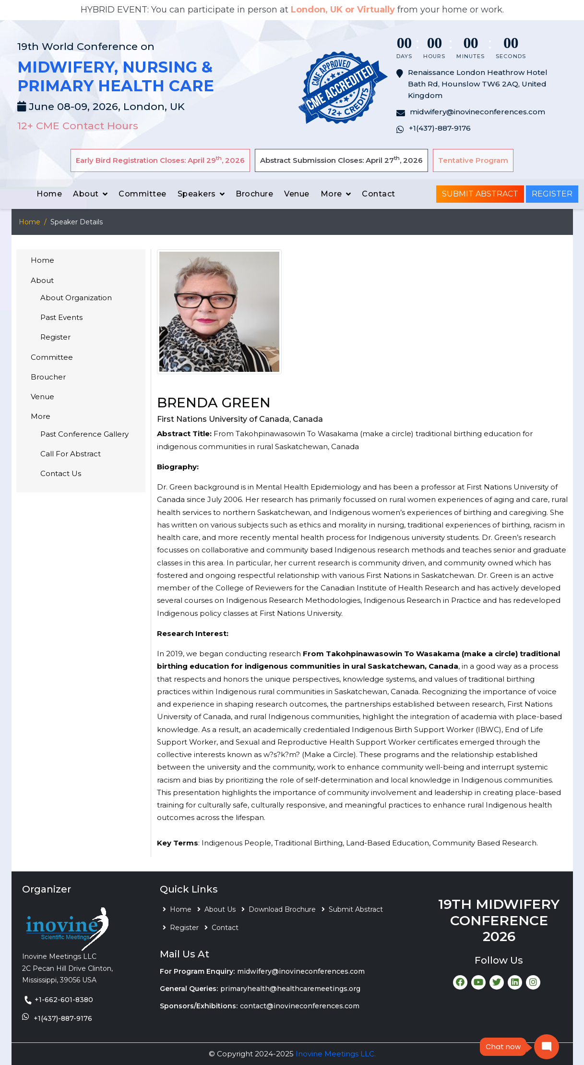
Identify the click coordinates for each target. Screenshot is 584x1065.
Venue (297, 193)
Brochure (254, 193)
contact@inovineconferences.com (299, 1006)
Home (49, 193)
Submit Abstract (480, 193)
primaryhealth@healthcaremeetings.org (290, 988)
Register (552, 193)
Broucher (48, 376)
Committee (143, 193)
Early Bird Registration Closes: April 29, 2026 (160, 160)
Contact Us (60, 473)
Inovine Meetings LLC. (336, 1053)
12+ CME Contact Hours (77, 126)
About (86, 193)
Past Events (61, 317)
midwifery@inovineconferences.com (301, 971)
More (331, 193)
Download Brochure (282, 909)
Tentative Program (473, 160)
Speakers (197, 193)
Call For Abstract (70, 453)
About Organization (76, 297)
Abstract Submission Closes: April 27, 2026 (341, 160)
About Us (220, 909)
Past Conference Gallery (84, 434)
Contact (378, 193)
